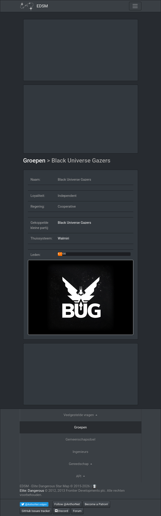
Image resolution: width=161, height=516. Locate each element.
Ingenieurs (80, 452)
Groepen (35, 160)
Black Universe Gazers (74, 223)
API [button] (79, 476)
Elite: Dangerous (32, 491)
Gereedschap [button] (79, 464)
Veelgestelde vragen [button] (79, 415)
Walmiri (63, 238)
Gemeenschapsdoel (80, 439)
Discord (61, 511)
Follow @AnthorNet (67, 504)
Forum (77, 511)
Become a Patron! (96, 504)
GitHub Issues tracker (36, 511)
